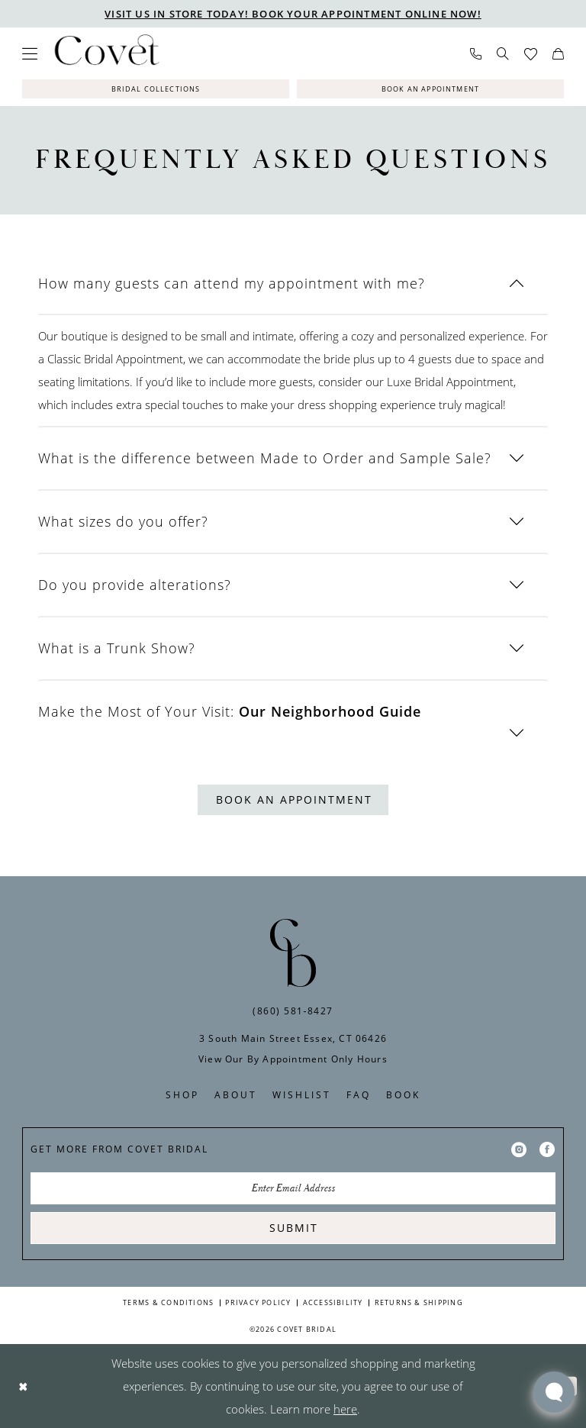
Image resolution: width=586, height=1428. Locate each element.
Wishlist (301, 1094)
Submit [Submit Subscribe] (294, 1227)
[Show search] (503, 53)
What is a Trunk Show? (116, 648)
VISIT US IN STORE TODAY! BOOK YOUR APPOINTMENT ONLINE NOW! (293, 14)
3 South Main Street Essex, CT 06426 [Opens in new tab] (293, 1038)
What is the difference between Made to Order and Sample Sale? (264, 458)
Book (403, 1094)
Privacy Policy (258, 1302)
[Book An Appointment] (430, 88)
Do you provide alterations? (134, 584)
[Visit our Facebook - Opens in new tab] (547, 1149)
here (345, 1409)
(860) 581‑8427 (293, 1010)
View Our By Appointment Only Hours (293, 1058)
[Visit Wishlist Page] (531, 53)
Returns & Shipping (419, 1302)
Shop (182, 1094)
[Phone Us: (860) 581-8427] (475, 54)
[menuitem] (29, 53)
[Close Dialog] (23, 1386)
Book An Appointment (294, 799)
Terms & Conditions (168, 1302)
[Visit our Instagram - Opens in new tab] (518, 1149)
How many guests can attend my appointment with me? (231, 283)
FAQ (358, 1094)
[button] (29, 53)
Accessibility (333, 1302)
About (235, 1094)
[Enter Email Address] (293, 1188)
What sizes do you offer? (123, 521)
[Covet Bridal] (106, 53)
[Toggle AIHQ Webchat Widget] (554, 1392)
